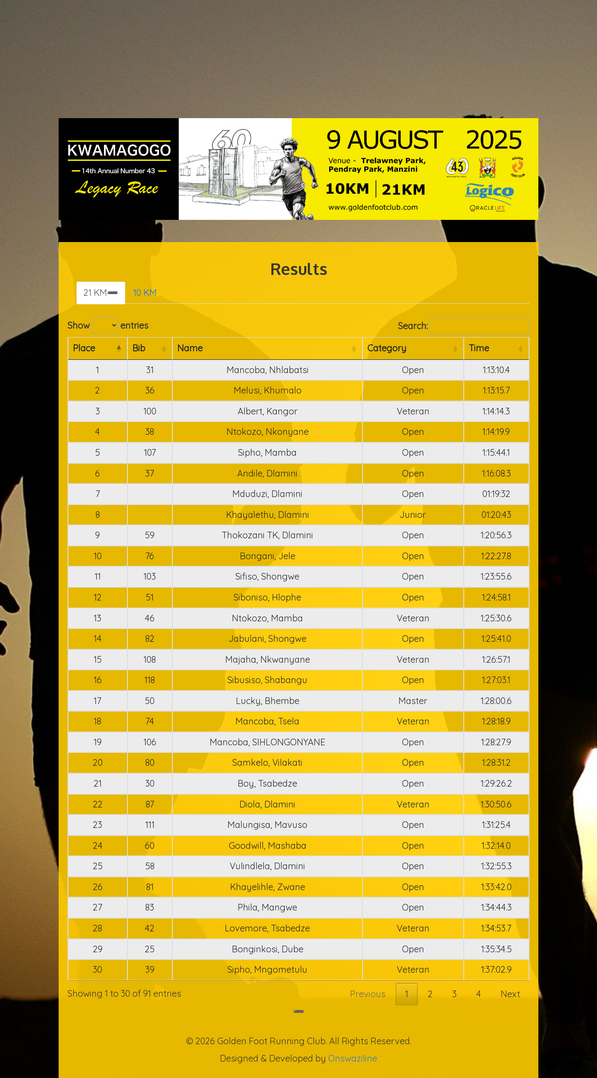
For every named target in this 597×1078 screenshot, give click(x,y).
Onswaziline (352, 1058)
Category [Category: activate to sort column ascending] (386, 348)
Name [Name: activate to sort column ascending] (190, 348)
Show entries (108, 325)
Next (510, 993)
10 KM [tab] (145, 292)
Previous (368, 993)
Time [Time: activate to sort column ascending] (479, 348)
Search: (463, 326)
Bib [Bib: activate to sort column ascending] (138, 348)
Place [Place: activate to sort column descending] (84, 348)
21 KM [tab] (95, 292)
